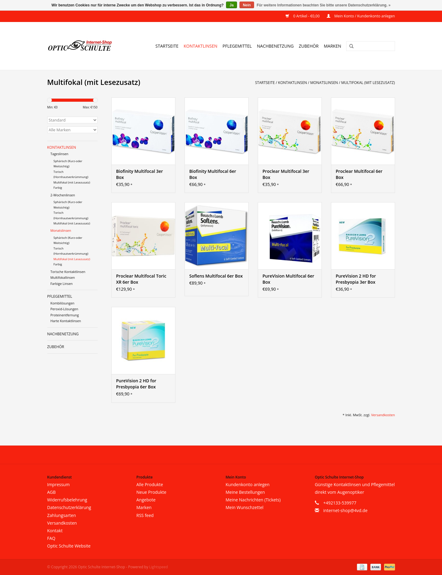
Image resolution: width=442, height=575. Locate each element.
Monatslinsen (324, 82)
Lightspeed (158, 567)
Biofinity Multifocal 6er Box (212, 174)
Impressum (58, 484)
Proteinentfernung (64, 315)
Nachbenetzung (275, 46)
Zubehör (309, 46)
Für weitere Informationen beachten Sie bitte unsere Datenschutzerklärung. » (324, 5)
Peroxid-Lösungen (64, 309)
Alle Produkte (149, 484)
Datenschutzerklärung (69, 507)
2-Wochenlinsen (62, 195)
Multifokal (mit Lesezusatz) (368, 82)
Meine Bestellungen (245, 492)
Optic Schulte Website (69, 546)
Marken (332, 46)
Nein (247, 5)
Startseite (167, 46)
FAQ (51, 538)
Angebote (146, 500)
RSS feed (145, 515)
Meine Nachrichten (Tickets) (253, 500)
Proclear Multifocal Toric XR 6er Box (141, 279)
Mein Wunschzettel (245, 507)
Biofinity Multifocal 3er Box (139, 174)
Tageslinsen (59, 153)
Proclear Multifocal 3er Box (286, 174)
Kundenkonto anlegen (248, 484)
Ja (231, 5)
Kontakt (55, 530)
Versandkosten (383, 415)
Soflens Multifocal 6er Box (216, 276)
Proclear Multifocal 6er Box (359, 174)
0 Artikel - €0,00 (303, 16)
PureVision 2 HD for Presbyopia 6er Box (136, 384)
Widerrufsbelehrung (67, 500)
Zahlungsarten (61, 515)
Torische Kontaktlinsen (67, 271)
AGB (51, 492)
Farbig (57, 188)
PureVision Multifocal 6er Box (288, 279)
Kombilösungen (62, 303)
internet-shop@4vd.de (345, 510)
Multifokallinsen (62, 277)
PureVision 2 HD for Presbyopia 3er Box (356, 279)
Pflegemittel (237, 46)
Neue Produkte (151, 492)
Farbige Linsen (61, 283)
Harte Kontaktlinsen (65, 320)
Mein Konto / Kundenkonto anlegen (361, 16)
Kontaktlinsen (200, 46)
